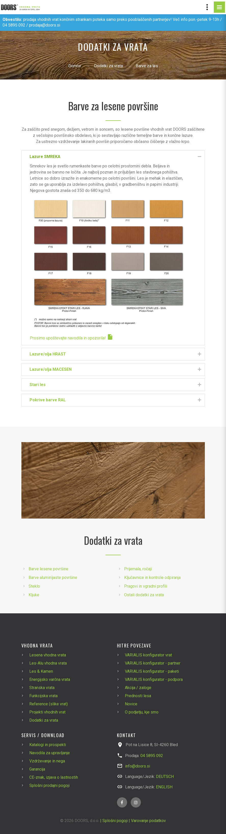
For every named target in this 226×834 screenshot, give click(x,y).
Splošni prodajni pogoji (49, 785)
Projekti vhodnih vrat (47, 712)
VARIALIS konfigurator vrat (148, 655)
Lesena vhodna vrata (47, 655)
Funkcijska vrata (43, 695)
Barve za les (147, 65)
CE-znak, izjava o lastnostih (53, 777)
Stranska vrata (42, 687)
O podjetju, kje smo (141, 712)
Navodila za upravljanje (49, 752)
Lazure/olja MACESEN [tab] (116, 369)
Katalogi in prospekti (47, 744)
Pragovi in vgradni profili (145, 586)
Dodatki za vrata (108, 65)
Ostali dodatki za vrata (144, 594)
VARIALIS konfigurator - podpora (154, 679)
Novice (131, 703)
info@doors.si (137, 766)
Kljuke (34, 594)
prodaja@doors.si (44, 25)
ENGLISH (164, 787)
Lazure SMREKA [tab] (116, 156)
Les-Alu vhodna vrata (48, 663)
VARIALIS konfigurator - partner (152, 663)
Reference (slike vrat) (48, 703)
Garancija (37, 769)
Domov (74, 65)
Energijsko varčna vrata (49, 679)
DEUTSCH (165, 776)
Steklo (34, 586)
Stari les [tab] (116, 385)
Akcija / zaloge (138, 687)
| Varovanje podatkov (147, 820)
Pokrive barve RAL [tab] (116, 400)
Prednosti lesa (138, 695)
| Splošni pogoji (114, 820)
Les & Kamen (41, 671)
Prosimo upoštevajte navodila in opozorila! (71, 338)
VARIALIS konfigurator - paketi (152, 671)
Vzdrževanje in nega (47, 761)
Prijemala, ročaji (138, 568)
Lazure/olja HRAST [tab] (116, 354)
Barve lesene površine (48, 568)
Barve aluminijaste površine (53, 577)
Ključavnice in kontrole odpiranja (152, 577)
